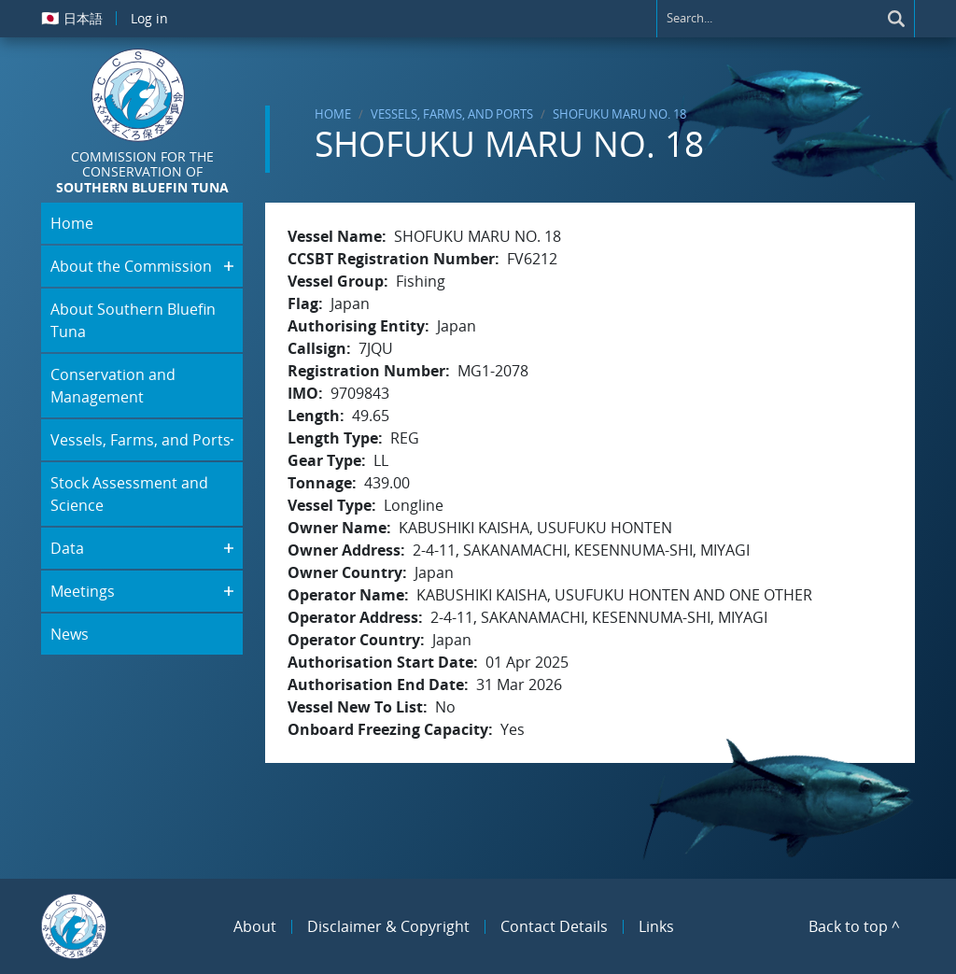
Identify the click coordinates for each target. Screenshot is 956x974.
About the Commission (131, 266)
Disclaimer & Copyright (388, 926)
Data (67, 548)
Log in (149, 18)
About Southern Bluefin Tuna (133, 320)
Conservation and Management (113, 385)
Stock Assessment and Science (129, 494)
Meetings (82, 591)
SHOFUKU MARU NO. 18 (619, 114)
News (69, 634)
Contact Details (554, 926)
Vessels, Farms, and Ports (452, 114)
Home (333, 114)
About (254, 926)
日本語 (72, 17)
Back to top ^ (854, 926)
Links (656, 926)
